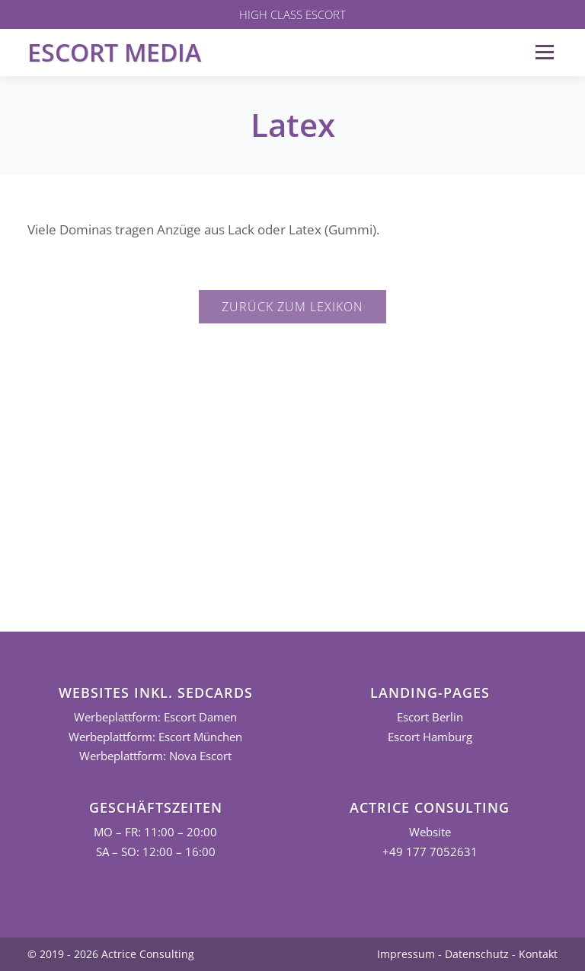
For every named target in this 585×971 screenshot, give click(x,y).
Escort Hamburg (430, 737)
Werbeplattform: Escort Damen (155, 717)
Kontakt (538, 954)
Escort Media (114, 52)
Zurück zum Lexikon (292, 306)
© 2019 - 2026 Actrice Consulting (110, 954)
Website (430, 832)
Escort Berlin (430, 717)
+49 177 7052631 (430, 852)
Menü (544, 52)
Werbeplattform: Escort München (155, 737)
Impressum (406, 954)
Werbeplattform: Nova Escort (155, 756)
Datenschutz (477, 954)
